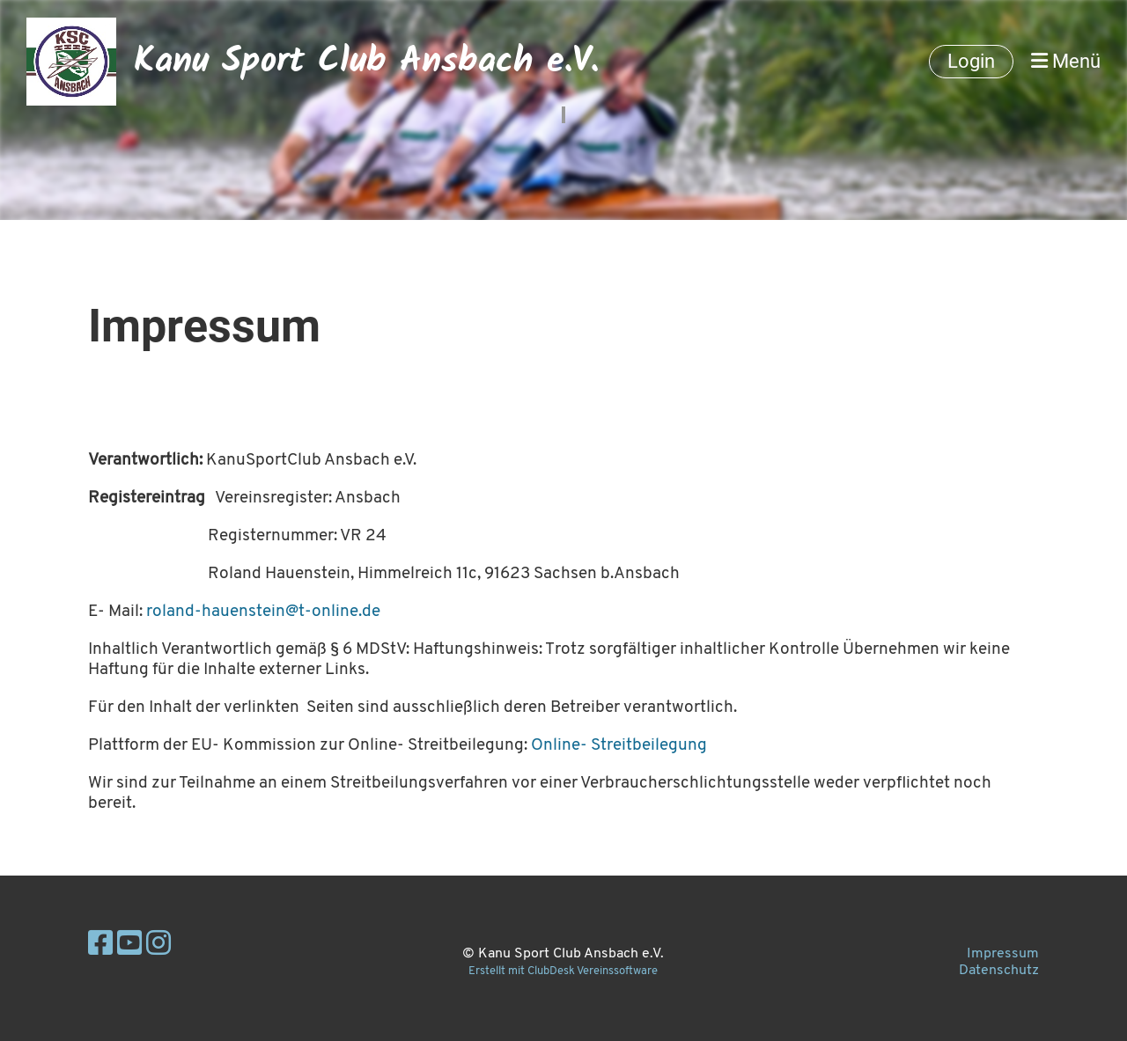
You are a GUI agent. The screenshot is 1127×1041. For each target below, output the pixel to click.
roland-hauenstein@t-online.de (263, 612)
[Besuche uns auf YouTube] (129, 946)
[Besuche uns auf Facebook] (100, 946)
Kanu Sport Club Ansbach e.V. (366, 61)
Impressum (1003, 954)
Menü (1066, 61)
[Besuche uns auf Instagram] (158, 946)
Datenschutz (999, 971)
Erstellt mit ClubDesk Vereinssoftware (563, 971)
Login (971, 61)
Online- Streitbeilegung (619, 745)
